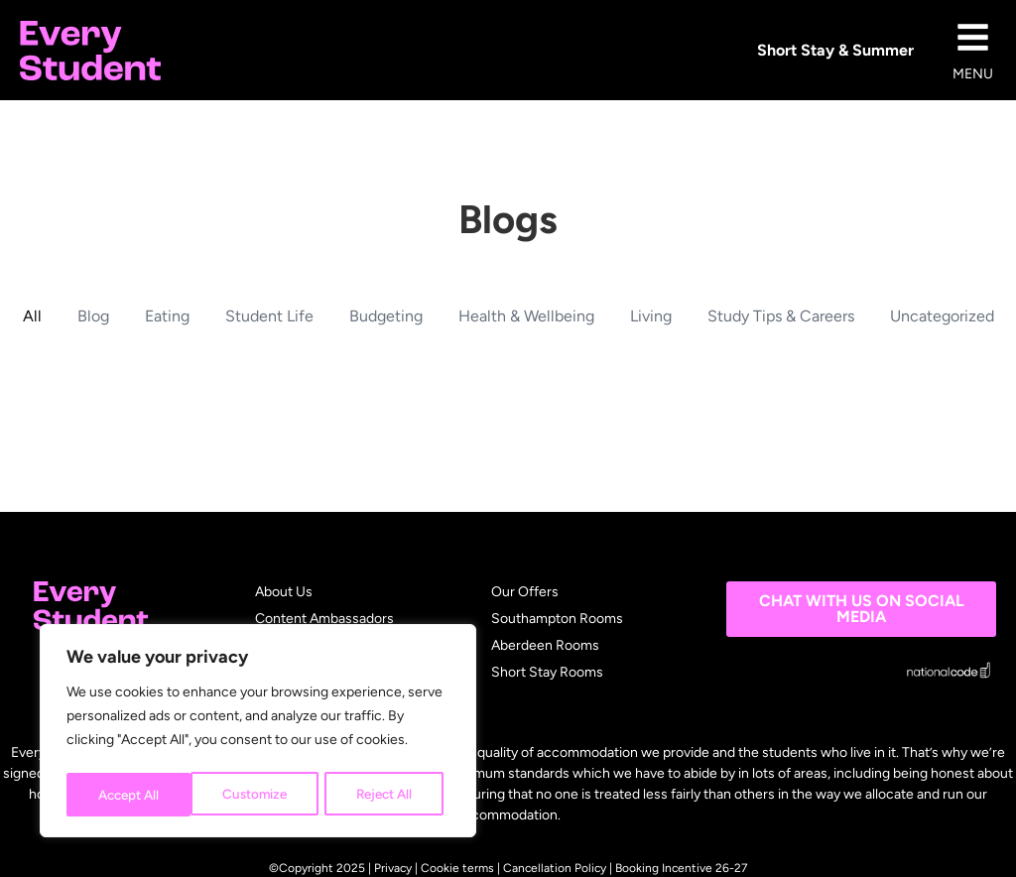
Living (651, 316)
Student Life (269, 316)
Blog (93, 316)
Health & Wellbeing (526, 316)
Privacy (393, 868)
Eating (167, 316)
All (32, 316)
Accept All (388, 794)
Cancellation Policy (554, 868)
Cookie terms (457, 868)
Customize (129, 794)
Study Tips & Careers (780, 316)
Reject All (258, 794)
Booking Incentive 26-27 (681, 868)
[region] (258, 733)
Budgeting (386, 316)
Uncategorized (942, 316)
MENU (972, 73)
